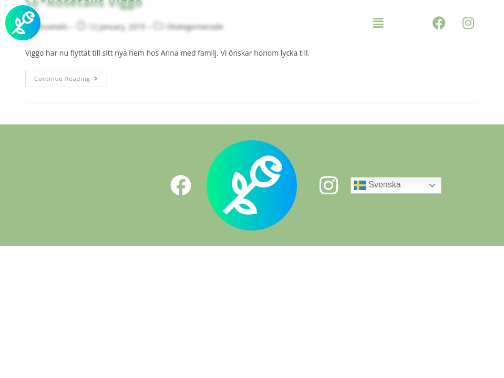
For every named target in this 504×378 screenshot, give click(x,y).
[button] (378, 23)
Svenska (377, 185)
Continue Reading (70, 76)
